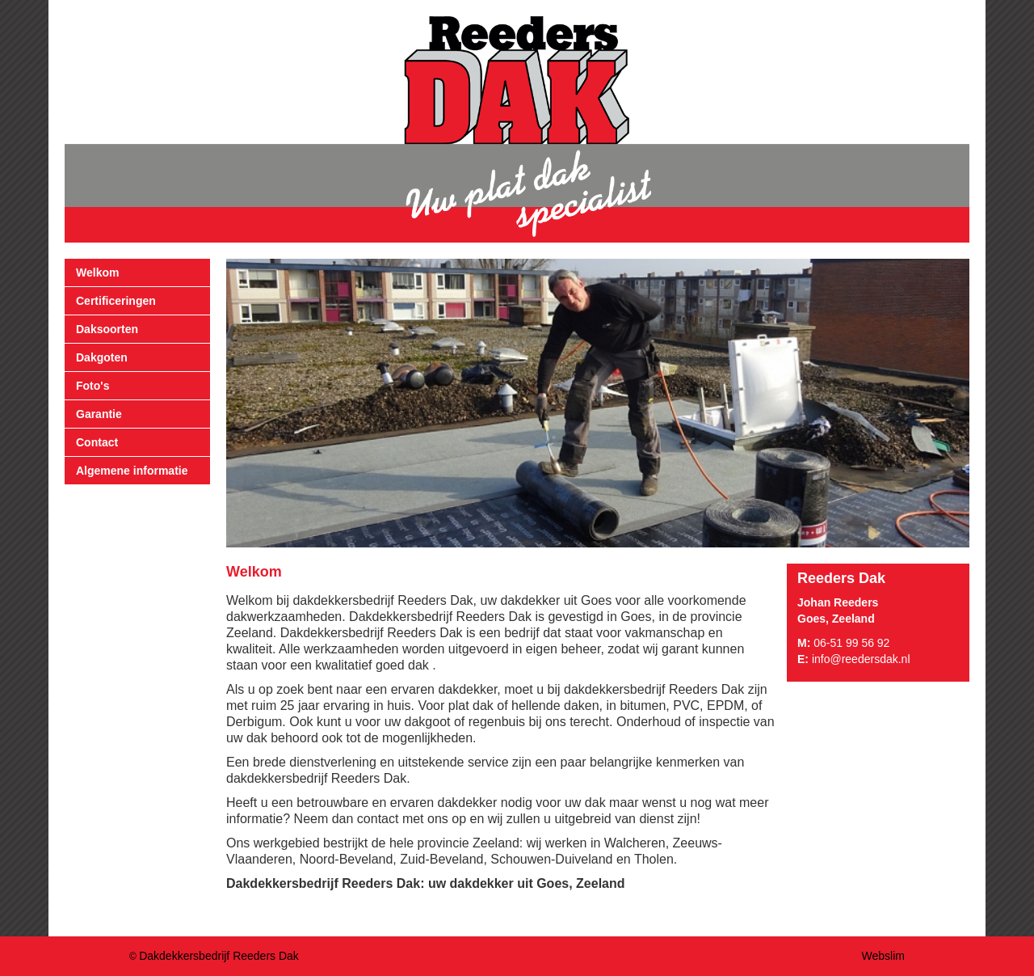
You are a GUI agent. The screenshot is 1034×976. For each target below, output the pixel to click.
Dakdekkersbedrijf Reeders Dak (219, 955)
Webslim (883, 955)
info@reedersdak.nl (861, 659)
